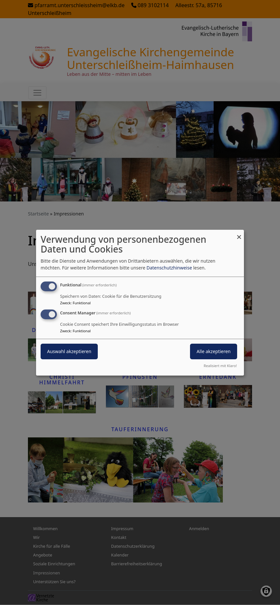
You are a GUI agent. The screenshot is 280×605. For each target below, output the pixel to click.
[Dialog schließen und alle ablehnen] (239, 233)
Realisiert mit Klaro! (220, 365)
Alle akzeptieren (214, 351)
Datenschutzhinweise (169, 268)
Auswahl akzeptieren (69, 351)
